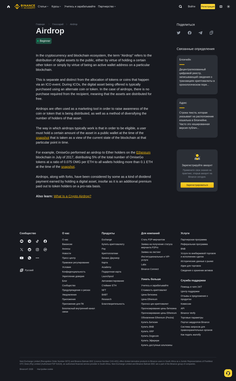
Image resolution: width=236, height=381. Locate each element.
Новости (66, 253)
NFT (104, 290)
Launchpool (107, 276)
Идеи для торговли (191, 265)
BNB (183, 248)
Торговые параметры (192, 317)
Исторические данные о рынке (197, 261)
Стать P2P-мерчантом (153, 239)
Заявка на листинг (151, 252)
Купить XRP (147, 331)
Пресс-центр (69, 258)
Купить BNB (147, 326)
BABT (105, 294)
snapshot (42, 137)
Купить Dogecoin (150, 336)
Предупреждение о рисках (76, 290)
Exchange (107, 239)
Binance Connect (150, 269)
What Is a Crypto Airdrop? (72, 196)
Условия (66, 267)
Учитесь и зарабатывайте (154, 285)
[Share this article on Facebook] (190, 33)
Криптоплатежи (110, 253)
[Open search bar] (179, 7)
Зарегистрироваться (197, 185)
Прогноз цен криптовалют (155, 304)
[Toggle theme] (228, 6)
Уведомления (69, 294)
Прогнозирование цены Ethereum (159, 313)
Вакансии (67, 244)
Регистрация (208, 6)
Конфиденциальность (73, 271)
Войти (191, 6)
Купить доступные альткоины (156, 345)
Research (106, 299)
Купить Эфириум (150, 340)
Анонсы (66, 248)
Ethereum (143, 152)
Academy (106, 267)
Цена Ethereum (149, 299)
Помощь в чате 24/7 (191, 286)
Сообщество (68, 285)
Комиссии (186, 304)
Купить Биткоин (149, 322)
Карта (105, 262)
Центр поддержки (190, 291)
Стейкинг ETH (109, 285)
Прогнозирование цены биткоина (159, 308)
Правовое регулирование (75, 262)
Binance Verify (188, 313)
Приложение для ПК (73, 304)
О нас (65, 239)
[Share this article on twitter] (179, 33)
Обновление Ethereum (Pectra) (157, 317)
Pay (104, 248)
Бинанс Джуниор (110, 258)
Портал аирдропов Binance (195, 322)
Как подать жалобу (191, 334)
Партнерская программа (194, 239)
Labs (143, 264)
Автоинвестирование (113, 281)
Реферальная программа (194, 244)
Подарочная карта (111, 271)
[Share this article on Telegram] (200, 33)
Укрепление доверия (73, 276)
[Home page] (24, 6)
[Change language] (221, 7)
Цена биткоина (149, 294)
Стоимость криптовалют (154, 290)
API (183, 308)
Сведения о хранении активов (197, 270)
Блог (64, 281)
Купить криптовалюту (113, 244)
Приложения (69, 299)
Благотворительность (113, 304)
